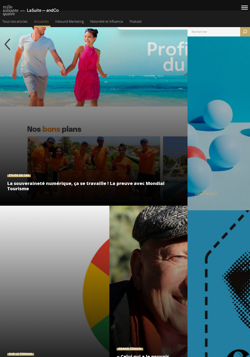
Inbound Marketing (69, 21)
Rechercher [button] (245, 31)
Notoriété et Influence (106, 21)
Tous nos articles (14, 21)
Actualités (41, 21)
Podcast (136, 21)
